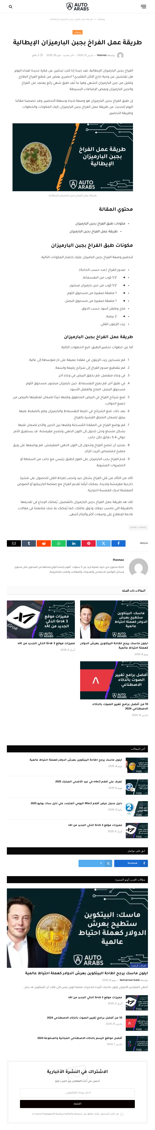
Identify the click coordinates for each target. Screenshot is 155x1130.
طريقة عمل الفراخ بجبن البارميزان (93, 232)
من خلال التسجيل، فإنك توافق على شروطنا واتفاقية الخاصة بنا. (77, 1114)
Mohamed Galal (130, 980)
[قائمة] (143, 6)
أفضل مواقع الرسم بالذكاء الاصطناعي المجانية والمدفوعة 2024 (79, 1038)
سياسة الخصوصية (54, 1114)
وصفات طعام (138, 527)
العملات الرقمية (138, 965)
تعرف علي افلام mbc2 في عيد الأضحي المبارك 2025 (88, 781)
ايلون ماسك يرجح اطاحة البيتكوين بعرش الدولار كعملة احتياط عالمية (114, 646)
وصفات (101, 19)
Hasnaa (102, 55)
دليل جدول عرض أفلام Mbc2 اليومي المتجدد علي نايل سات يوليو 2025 (76, 803)
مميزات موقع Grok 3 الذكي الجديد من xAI (46, 643)
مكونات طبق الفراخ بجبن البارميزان (100, 224)
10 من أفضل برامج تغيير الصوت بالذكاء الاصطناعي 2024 (120, 707)
